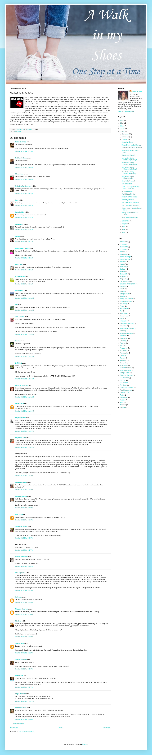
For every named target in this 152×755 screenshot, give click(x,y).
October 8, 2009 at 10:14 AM (24, 310)
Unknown (18, 597)
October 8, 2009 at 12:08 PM (24, 431)
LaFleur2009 (19, 403)
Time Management (126, 390)
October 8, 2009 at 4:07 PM (24, 590)
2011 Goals (123, 249)
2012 (122, 123)
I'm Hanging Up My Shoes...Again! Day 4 (129, 163)
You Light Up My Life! (128, 194)
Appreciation (124, 254)
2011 (122, 126)
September (126, 221)
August (124, 224)
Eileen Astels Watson (22, 248)
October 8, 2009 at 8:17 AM (24, 151)
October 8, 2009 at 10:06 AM (24, 298)
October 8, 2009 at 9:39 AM (24, 258)
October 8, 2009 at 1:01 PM (24, 475)
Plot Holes (123, 350)
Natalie (17, 236)
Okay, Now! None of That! (130, 217)
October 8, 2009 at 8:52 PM (24, 653)
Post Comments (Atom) (26, 731)
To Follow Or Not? (127, 191)
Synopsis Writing (125, 370)
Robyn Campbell (21, 482)
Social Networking (125, 368)
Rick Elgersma (20, 573)
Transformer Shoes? (128, 155)
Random (122, 358)
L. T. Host (18, 363)
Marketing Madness (128, 200)
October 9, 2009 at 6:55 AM (24, 719)
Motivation (123, 336)
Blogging (122, 276)
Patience (122, 343)
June (123, 229)
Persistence (123, 348)
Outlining (122, 341)
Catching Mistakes (126, 281)
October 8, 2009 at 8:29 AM (24, 179)
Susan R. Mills (137, 91)
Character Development (127, 284)
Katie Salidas (19, 212)
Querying (123, 355)
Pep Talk (122, 345)
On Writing (123, 338)
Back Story (123, 266)
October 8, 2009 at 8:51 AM (24, 193)
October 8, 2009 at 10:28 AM (24, 334)
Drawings (123, 296)
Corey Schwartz (20, 142)
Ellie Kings (19, 514)
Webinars (123, 405)
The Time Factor (127, 184)
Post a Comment (18, 723)
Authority (122, 261)
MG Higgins (19, 290)
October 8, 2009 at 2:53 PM (24, 520)
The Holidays (124, 383)
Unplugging (123, 397)
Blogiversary (124, 279)
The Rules (123, 385)
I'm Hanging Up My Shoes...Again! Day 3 (129, 168)
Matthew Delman (21, 158)
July (123, 226)
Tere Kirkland (19, 317)
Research (123, 363)
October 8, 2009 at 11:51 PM (24, 701)
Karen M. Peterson (21, 385)
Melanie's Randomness (23, 186)
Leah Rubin (19, 675)
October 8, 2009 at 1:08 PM (24, 490)
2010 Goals (123, 244)
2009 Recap (124, 242)
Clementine (19, 174)
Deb (16, 304)
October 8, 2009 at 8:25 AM (24, 167)
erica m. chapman (21, 557)
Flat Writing (123, 303)
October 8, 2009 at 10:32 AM (24, 357)
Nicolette (18, 621)
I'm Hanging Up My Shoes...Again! (128, 177)
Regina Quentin (20, 417)
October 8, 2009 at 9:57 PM (24, 687)
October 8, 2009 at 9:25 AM (24, 242)
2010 (122, 129)
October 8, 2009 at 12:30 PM (24, 447)
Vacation (122, 400)
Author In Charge (125, 257)
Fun (121, 311)
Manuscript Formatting (127, 328)
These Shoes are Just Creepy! (131, 145)
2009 (122, 131)
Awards (122, 264)
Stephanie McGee (21, 526)
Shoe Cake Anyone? (128, 181)
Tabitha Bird (19, 643)
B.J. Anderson (20, 276)
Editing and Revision (126, 298)
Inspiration (123, 326)
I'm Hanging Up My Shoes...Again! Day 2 (129, 172)
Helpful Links (124, 316)
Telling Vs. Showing (126, 375)
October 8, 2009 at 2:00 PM (24, 508)
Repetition (123, 360)
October (125, 140)
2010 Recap (124, 247)
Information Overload (126, 323)
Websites (123, 407)
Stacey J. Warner (21, 496)
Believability (123, 274)
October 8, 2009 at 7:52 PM (24, 637)
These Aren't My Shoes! (129, 197)
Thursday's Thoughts (126, 387)
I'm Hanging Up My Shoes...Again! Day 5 (129, 159)
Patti (16, 200)
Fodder (122, 306)
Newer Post (14, 728)
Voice (121, 402)
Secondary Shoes (127, 142)
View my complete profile (126, 111)
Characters (123, 286)
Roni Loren (19, 264)
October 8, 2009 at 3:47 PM (24, 550)
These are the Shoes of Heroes (132, 148)
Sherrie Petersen (21, 659)
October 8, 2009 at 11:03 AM (24, 397)
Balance (122, 271)
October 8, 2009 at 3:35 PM (24, 538)
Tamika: (18, 341)
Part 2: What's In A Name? (130, 202)
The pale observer (21, 609)
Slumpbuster (124, 365)
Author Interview (125, 259)
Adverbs (122, 252)
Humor (122, 318)
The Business (124, 378)
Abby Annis (19, 224)
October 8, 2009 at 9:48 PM (24, 669)
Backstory (123, 269)
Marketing (18, 131)
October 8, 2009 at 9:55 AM (24, 284)
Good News (123, 313)
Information (123, 321)
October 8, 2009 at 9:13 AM (24, 218)
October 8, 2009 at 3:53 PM (24, 566)
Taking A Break (124, 373)
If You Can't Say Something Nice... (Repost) (130, 187)
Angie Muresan (20, 694)
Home (61, 728)
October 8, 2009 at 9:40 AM (24, 270)
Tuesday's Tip (124, 392)
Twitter (122, 395)
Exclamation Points (126, 301)
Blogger (84, 744)
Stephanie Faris (20, 438)
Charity (122, 289)
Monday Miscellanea (126, 333)
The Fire (122, 380)
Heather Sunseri (20, 708)
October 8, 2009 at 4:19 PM (24, 614)
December (125, 134)
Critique (122, 291)
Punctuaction (124, 353)
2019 (122, 120)
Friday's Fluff (124, 308)
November (125, 137)
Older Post (106, 728)
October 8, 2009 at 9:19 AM (24, 230)
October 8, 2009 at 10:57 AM (24, 379)
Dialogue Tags (124, 294)
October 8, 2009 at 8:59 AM (24, 206)
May (123, 232)
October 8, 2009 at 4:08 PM (24, 602)
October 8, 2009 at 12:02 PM (24, 411)
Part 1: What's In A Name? (130, 205)
